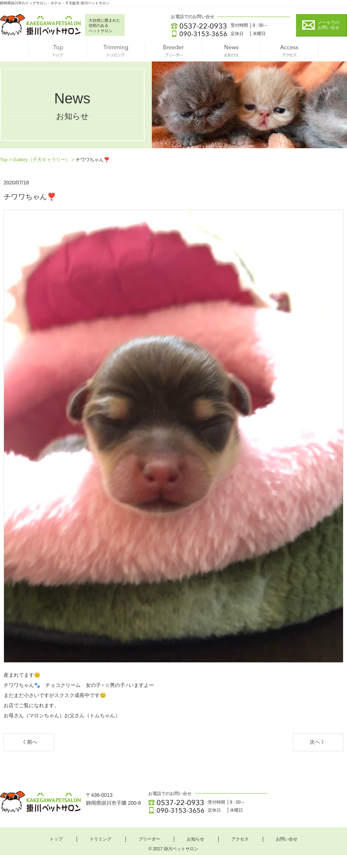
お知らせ (231, 52)
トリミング (116, 52)
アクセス (289, 52)
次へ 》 (318, 742)
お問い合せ (286, 839)
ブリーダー (173, 52)
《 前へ (29, 742)
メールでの (328, 25)
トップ (58, 52)
